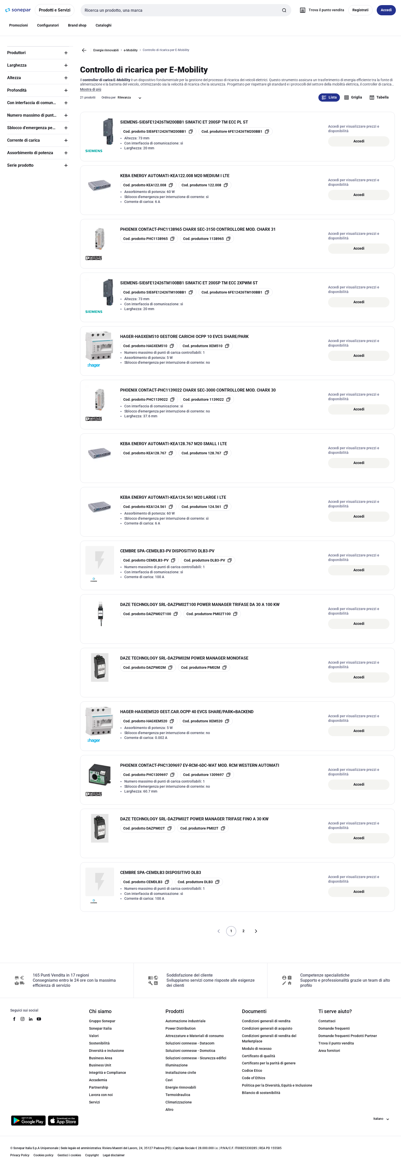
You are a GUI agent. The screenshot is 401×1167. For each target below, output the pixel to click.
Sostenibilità (99, 1048)
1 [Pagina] (231, 935)
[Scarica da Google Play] (28, 1125)
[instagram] (22, 1023)
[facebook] (14, 1023)
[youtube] (39, 1023)
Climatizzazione (178, 1106)
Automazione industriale (185, 1026)
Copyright (92, 1159)
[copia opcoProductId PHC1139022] (149, 404)
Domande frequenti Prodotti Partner (347, 1040)
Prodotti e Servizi (54, 10)
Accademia (98, 1085)
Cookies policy (43, 1159)
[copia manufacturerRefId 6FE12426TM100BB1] (235, 297)
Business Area (100, 1062)
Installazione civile (180, 1077)
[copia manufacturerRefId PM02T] (203, 833)
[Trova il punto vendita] (320, 10)
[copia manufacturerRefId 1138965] (207, 243)
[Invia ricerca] (284, 10)
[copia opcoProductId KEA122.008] (148, 190)
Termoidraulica (177, 1099)
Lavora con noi (101, 1099)
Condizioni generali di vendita (266, 1026)
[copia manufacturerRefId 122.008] (205, 190)
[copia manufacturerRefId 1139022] (207, 404)
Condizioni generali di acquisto (267, 1033)
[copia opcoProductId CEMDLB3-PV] (149, 565)
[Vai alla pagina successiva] (256, 936)
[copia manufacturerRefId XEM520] (206, 726)
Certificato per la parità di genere (269, 1068)
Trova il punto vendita (336, 1048)
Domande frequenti (334, 1033)
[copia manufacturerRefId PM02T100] (212, 618)
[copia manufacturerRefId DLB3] (199, 886)
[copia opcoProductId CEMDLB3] (146, 886)
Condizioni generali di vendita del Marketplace (269, 1043)
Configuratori (48, 25)
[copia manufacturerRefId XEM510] (206, 350)
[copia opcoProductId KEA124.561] (148, 511)
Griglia (353, 101)
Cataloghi (104, 25)
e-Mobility (131, 50)
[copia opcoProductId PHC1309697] (149, 779)
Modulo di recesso (257, 1053)
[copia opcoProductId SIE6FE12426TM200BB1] (158, 136)
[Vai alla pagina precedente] (84, 50)
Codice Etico (252, 1075)
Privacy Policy (19, 1159)
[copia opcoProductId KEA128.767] (148, 458)
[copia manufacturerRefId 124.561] (205, 511)
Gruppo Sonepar (102, 1026)
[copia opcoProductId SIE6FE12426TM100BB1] (158, 297)
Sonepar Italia (100, 1033)
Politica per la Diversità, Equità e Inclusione (277, 1090)
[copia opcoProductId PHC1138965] (149, 243)
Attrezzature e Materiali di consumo (194, 1040)
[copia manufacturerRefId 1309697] (207, 779)
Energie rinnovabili (106, 50)
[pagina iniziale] (18, 10)
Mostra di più (90, 94)
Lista (329, 101)
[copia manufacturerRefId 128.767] (205, 458)
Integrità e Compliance (107, 1077)
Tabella (379, 101)
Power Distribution (180, 1033)
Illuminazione (176, 1070)
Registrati (360, 10)
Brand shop (77, 25)
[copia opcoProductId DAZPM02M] (148, 672)
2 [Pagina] (243, 935)
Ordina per (109, 102)
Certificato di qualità (258, 1060)
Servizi (94, 1106)
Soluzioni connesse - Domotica (190, 1055)
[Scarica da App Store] (63, 1125)
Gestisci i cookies (69, 1159)
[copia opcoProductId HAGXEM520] (148, 726)
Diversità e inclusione (106, 1055)
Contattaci (327, 1026)
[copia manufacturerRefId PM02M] (204, 672)
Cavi (169, 1085)
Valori (94, 1040)
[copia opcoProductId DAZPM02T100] (150, 618)
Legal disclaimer (114, 1159)
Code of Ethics (253, 1082)
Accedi (358, 145)
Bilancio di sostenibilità (261, 1097)
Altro (169, 1114)
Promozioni (18, 25)
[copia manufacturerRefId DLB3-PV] (208, 565)
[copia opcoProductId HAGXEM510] (148, 350)
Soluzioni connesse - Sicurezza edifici (195, 1062)
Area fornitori (329, 1055)
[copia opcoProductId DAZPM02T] (147, 833)
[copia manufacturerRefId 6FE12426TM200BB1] (235, 136)
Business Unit (100, 1070)
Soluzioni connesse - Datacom (189, 1048)
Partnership (98, 1092)
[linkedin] (31, 1023)
